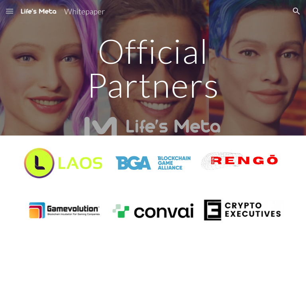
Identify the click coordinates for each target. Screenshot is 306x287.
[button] (9, 11)
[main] (153, 68)
